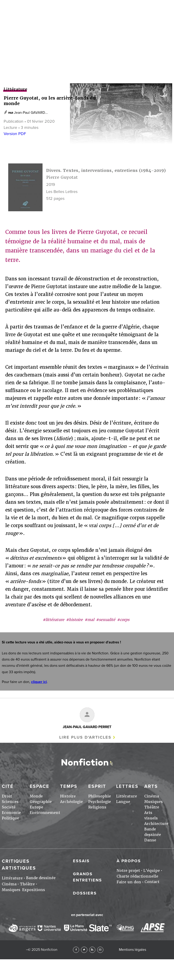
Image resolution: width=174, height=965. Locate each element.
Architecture (156, 823)
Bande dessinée (41, 878)
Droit (7, 796)
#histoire (74, 619)
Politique (10, 818)
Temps (68, 786)
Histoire (68, 796)
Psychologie (99, 801)
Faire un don (129, 882)
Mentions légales (132, 949)
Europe (36, 807)
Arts (87, 19)
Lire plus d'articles (85, 737)
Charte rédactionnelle (137, 876)
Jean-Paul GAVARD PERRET (87, 727)
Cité (7, 786)
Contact (152, 881)
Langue (123, 801)
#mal (89, 619)
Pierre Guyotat (62, 177)
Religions (97, 807)
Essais (81, 860)
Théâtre (151, 807)
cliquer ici (39, 682)
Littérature (126, 796)
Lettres (127, 786)
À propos (129, 860)
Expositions (33, 889)
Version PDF (15, 133)
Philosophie (99, 796)
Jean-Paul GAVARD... (31, 113)
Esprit (97, 786)
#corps (123, 619)
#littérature (53, 619)
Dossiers (85, 893)
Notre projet (128, 870)
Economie (11, 812)
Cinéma (151, 796)
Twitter (84, 950)
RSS (92, 950)
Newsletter (100, 950)
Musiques (153, 801)
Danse (150, 840)
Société (9, 807)
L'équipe (151, 870)
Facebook (76, 950)
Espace (39, 786)
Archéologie (71, 801)
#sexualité (105, 619)
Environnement (45, 812)
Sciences (10, 801)
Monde (36, 796)
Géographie (41, 801)
